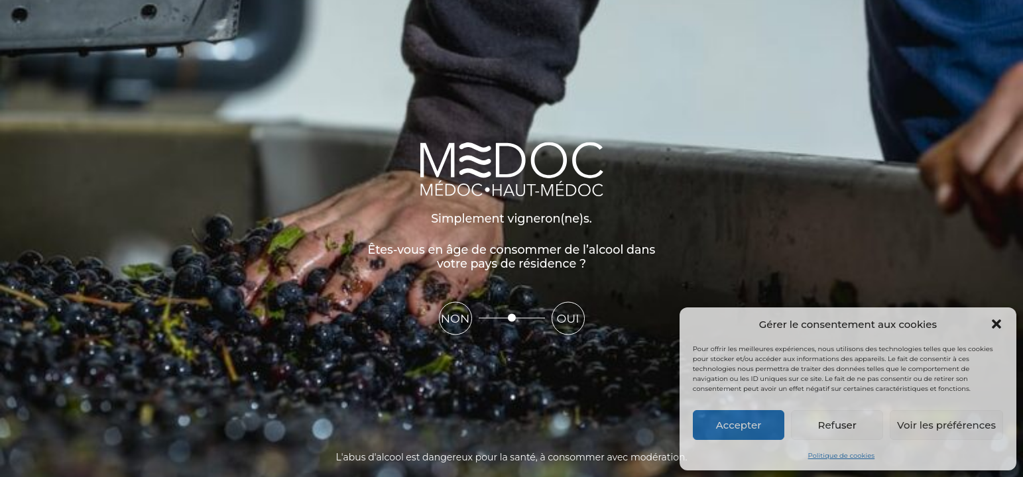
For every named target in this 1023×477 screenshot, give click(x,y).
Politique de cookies (841, 455)
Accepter (738, 425)
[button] (996, 324)
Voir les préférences (946, 425)
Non (455, 318)
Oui (567, 318)
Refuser (837, 425)
